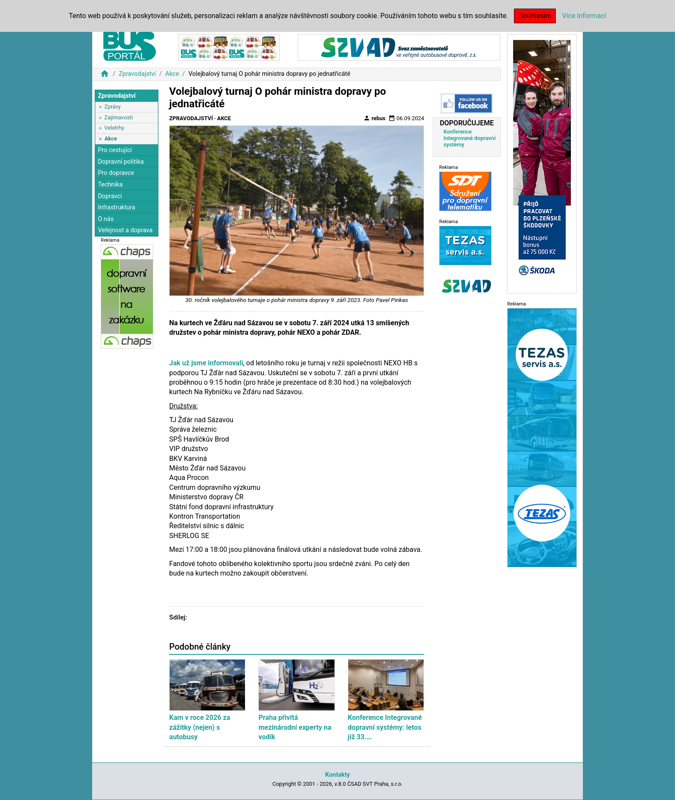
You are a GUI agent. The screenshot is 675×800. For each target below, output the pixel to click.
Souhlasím (535, 16)
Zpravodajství (137, 74)
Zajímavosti (118, 117)
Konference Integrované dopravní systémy (469, 138)
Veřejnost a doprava (125, 230)
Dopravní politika (121, 161)
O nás (106, 219)
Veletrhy (114, 128)
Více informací (584, 16)
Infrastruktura (116, 207)
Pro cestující (115, 150)
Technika (110, 184)
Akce (172, 74)
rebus (374, 118)
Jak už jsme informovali (206, 363)
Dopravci (110, 196)
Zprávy (112, 106)
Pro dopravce (116, 173)
